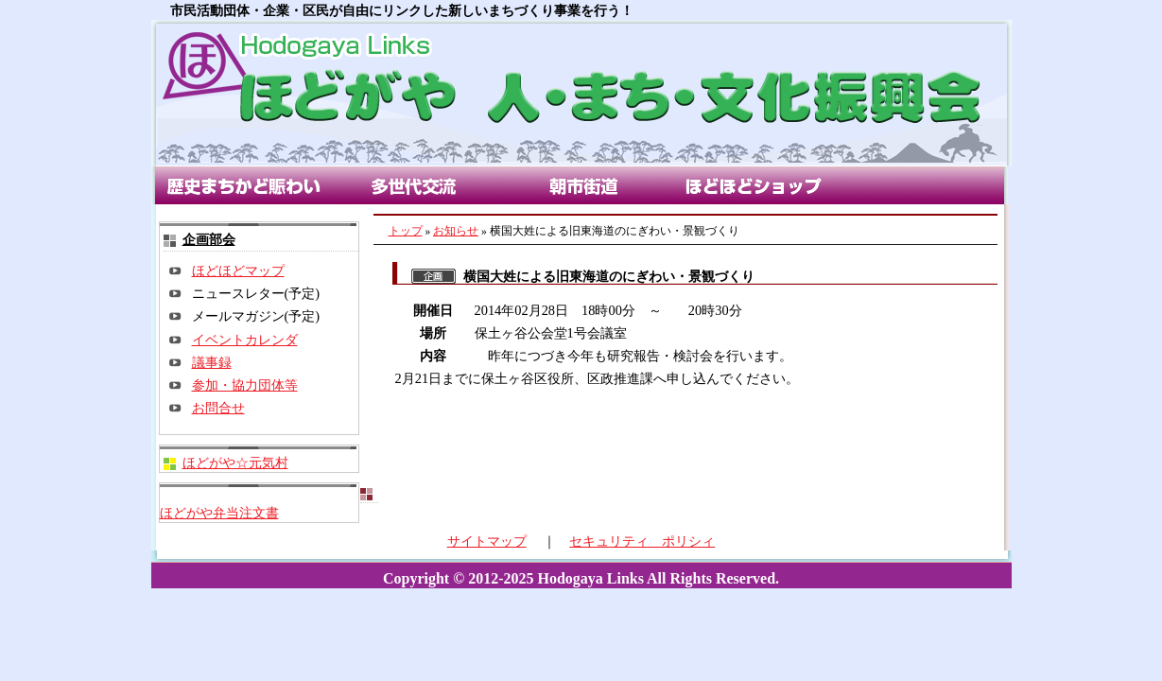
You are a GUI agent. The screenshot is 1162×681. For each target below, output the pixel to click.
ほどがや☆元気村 (235, 462)
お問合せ (218, 407)
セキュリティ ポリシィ (642, 541)
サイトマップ (487, 541)
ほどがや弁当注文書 (219, 512)
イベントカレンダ (245, 339)
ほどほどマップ (238, 270)
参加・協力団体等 (245, 385)
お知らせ (455, 230)
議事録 (212, 362)
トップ (406, 230)
